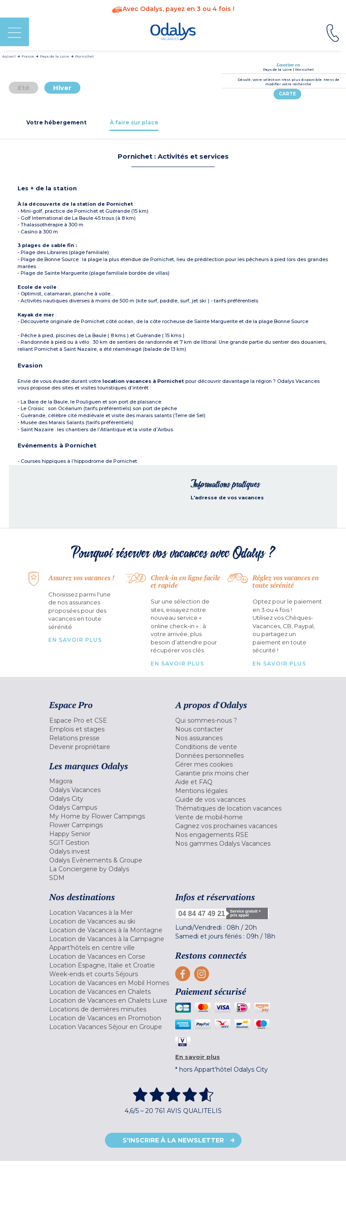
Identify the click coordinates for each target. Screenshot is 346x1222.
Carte (287, 94)
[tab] (56, 122)
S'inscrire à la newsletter (173, 1140)
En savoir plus (75, 639)
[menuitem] (110, 720)
